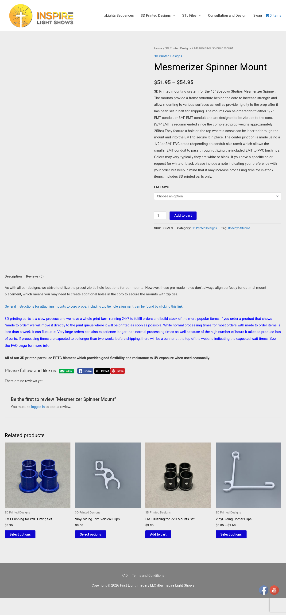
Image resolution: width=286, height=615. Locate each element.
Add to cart (184, 245)
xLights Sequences (119, 53)
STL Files (189, 53)
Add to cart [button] (163, 580)
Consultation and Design (227, 53)
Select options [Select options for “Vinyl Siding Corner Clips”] (236, 580)
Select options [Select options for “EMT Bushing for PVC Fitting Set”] (25, 580)
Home (158, 77)
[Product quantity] (160, 246)
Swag (257, 53)
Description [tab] (14, 321)
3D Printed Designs (156, 53)
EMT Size (161, 217)
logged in (38, 452)
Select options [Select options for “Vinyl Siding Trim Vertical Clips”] (96, 580)
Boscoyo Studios (241, 258)
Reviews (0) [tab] (36, 321)
